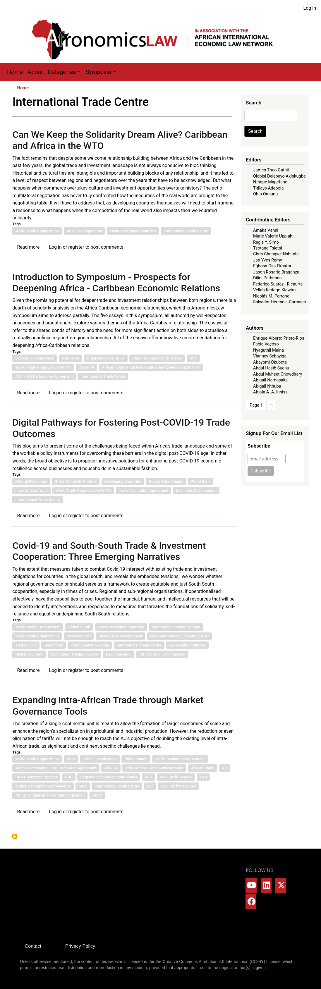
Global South (79, 627)
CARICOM (70, 358)
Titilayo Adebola (268, 188)
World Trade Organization (37, 231)
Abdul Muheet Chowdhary (277, 374)
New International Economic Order (179, 636)
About (35, 71)
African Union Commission (162, 654)
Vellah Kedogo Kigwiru (274, 290)
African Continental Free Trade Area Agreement (55, 768)
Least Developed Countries (133, 231)
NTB (203, 777)
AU (224, 768)
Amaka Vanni (265, 230)
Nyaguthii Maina (268, 350)
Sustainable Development (120, 636)
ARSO (97, 795)
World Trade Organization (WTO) (43, 367)
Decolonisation (119, 654)
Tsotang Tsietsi (267, 248)
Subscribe (259, 445)
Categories (62, 71)
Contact (33, 946)
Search (255, 131)
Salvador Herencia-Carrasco (279, 302)
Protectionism (79, 636)
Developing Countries (122, 481)
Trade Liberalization (100, 759)
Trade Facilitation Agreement (144, 490)
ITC (150, 786)
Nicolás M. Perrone (271, 296)
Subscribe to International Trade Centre (14, 836)
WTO (71, 759)
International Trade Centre (186, 231)
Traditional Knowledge (90, 645)
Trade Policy (25, 645)
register (76, 247)
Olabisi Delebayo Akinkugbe (279, 176)
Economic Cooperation (34, 358)
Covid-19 (86, 367)
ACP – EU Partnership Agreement (44, 376)
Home (15, 71)
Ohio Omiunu (265, 194)
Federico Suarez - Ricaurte (278, 284)
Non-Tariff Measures (178, 786)
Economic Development (196, 490)
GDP (69, 777)
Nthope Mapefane (270, 182)
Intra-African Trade (31, 490)
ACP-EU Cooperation (84, 231)
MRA (82, 786)
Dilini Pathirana (267, 278)
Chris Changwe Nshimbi (275, 254)
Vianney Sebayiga (269, 356)
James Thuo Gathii (271, 170)
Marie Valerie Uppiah (272, 236)
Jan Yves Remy (267, 260)
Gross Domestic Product (76, 481)
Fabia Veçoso (266, 344)
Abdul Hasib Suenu (271, 368)
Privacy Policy (80, 946)
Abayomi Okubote (270, 362)
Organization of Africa (106, 358)
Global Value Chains (166, 481)
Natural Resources (31, 481)
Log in (309, 8)
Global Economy (29, 654)
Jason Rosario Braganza (276, 272)
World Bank (200, 481)
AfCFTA (110, 768)
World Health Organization (37, 627)
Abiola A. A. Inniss (270, 392)
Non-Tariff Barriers (176, 777)
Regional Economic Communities (108, 777)
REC (148, 777)
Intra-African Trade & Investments (154, 768)
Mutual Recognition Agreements (43, 786)
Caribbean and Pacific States (157, 358)
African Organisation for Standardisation (50, 795)
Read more (28, 247)
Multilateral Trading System (74, 654)
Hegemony (53, 645)
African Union (202, 768)
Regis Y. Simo (266, 242)
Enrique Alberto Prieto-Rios (278, 338)
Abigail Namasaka (270, 380)
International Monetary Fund (176, 627)
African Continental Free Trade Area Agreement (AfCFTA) (151, 367)
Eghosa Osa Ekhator (272, 266)
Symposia (98, 71)
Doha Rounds (135, 759)
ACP (193, 358)
